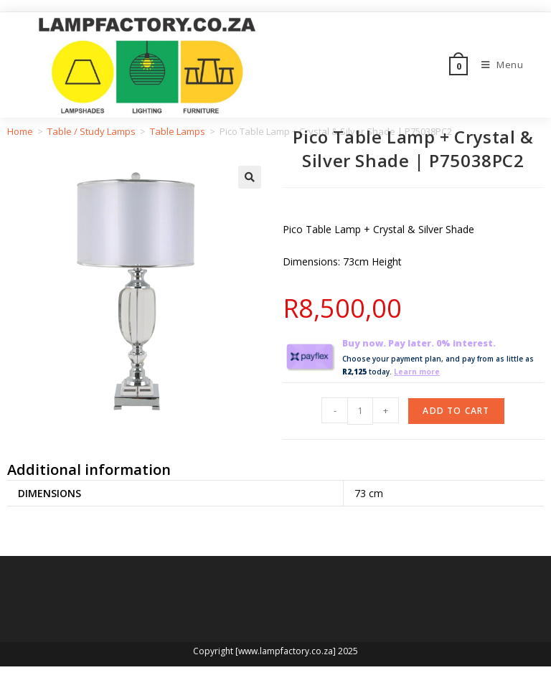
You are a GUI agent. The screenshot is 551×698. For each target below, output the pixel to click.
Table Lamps (177, 131)
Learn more (417, 372)
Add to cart (456, 410)
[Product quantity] (360, 410)
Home (20, 131)
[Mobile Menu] (497, 64)
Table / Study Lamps (91, 131)
